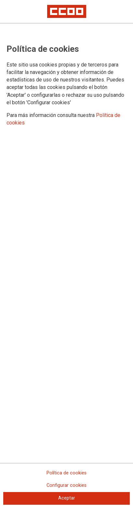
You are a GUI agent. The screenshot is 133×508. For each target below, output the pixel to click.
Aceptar (66, 498)
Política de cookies (66, 473)
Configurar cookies (66, 485)
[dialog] (66, 254)
